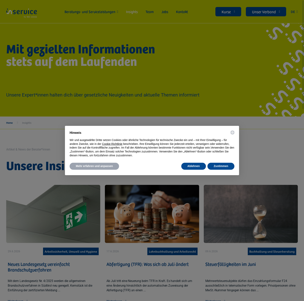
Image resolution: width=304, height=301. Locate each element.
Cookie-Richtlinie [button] (112, 143)
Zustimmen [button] (221, 166)
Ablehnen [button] (193, 166)
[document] (152, 144)
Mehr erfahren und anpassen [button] (94, 166)
